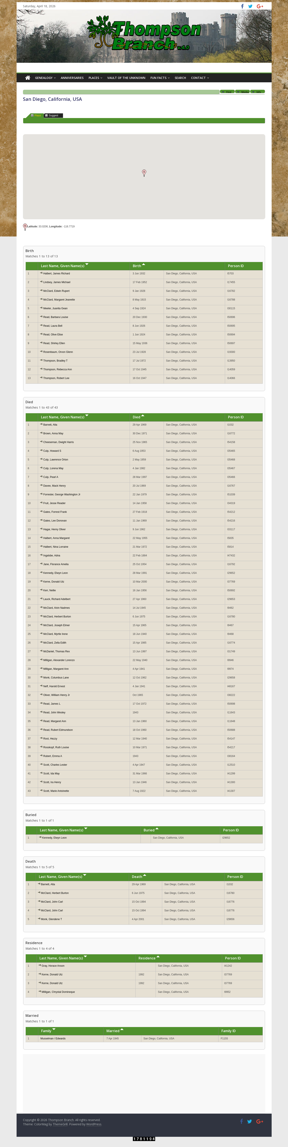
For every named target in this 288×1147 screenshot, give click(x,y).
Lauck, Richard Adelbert (56, 599)
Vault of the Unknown (126, 78)
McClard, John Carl (52, 901)
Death (139, 876)
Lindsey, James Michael (56, 282)
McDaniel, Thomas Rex (56, 651)
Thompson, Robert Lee (56, 378)
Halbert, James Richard (56, 273)
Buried (151, 830)
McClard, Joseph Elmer (56, 625)
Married (114, 1031)
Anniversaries (72, 78)
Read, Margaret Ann (54, 721)
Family (48, 1031)
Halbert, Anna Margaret (56, 538)
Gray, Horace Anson (53, 965)
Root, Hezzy (50, 738)
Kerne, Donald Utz (53, 581)
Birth (139, 266)
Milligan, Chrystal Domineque (58, 991)
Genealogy (43, 78)
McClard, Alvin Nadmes (56, 607)
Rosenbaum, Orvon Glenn (58, 352)
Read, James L (51, 703)
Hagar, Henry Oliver (54, 529)
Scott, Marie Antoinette (56, 790)
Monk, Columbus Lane (56, 677)
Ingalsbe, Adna (51, 555)
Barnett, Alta (50, 424)
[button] (144, 173)
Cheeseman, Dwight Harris (58, 442)
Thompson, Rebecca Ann (57, 369)
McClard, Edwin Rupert (56, 290)
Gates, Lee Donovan (55, 520)
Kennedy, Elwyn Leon (55, 572)
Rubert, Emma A (52, 756)
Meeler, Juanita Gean (55, 308)
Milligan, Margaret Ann (56, 668)
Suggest (51, 115)
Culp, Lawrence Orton (55, 459)
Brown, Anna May (53, 433)
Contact (198, 78)
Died (138, 417)
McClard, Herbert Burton (57, 616)
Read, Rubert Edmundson (58, 729)
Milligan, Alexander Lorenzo (59, 660)
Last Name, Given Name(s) (64, 266)
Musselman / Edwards (52, 1038)
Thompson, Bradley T (55, 360)
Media (245, 91)
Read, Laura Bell (52, 325)
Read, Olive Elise (53, 334)
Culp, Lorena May (53, 468)
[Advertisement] (144, 1084)
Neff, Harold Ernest (54, 686)
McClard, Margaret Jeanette (59, 299)
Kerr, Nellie (49, 590)
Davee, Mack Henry (54, 485)
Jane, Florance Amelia (56, 564)
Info (259, 91)
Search (180, 78)
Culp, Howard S (52, 450)
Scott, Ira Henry (52, 782)
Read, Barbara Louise (55, 317)
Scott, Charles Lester (55, 764)
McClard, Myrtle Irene (55, 634)
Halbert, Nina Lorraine (55, 546)
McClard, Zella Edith (54, 642)
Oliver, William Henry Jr (56, 695)
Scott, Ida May (51, 773)
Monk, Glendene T (51, 919)
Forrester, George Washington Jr (61, 494)
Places (94, 78)
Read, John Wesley (54, 712)
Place (36, 115)
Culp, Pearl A (50, 477)
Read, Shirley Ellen (54, 343)
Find (228, 91)
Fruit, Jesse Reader (54, 503)
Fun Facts (158, 78)
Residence (149, 958)
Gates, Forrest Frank (55, 511)
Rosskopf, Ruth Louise (56, 747)
